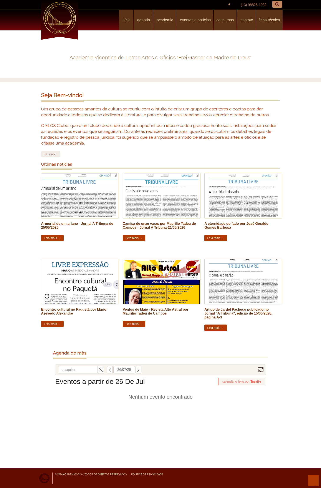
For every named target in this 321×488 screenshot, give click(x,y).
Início (126, 20)
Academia (164, 20)
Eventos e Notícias (195, 20)
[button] (277, 4)
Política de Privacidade (147, 474)
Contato (246, 20)
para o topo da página (313, 480)
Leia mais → (50, 154)
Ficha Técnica (269, 20)
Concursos (225, 20)
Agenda (143, 20)
